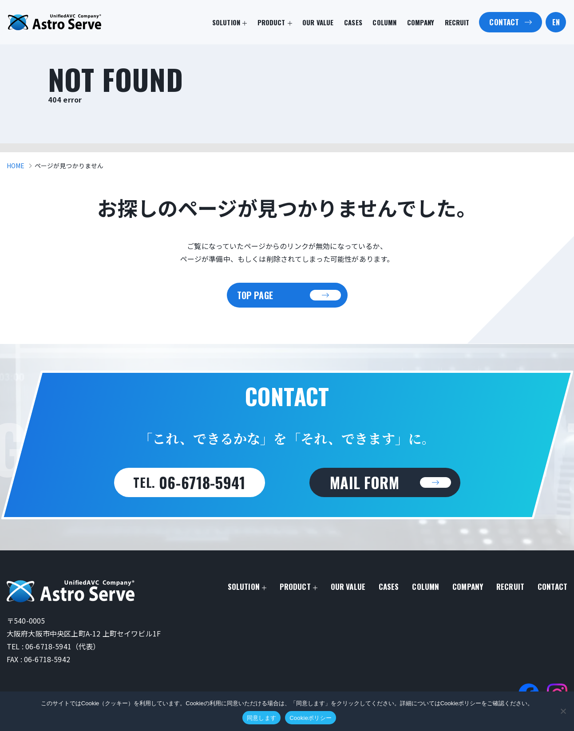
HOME (16, 165)
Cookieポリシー (310, 718)
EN (556, 22)
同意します (261, 718)
